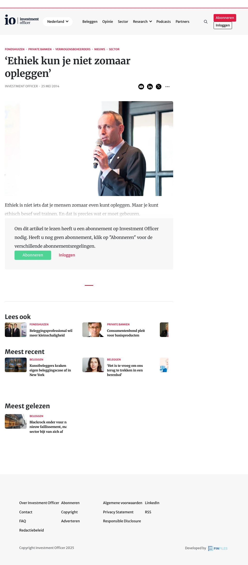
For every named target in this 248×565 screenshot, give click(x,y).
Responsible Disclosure (122, 521)
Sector (123, 21)
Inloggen (223, 25)
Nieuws (99, 49)
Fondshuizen (14, 49)
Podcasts (163, 21)
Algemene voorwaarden (122, 503)
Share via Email (141, 87)
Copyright (69, 512)
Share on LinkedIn (150, 87)
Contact (25, 512)
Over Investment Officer (39, 503)
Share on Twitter (159, 87)
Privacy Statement (118, 512)
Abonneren (225, 18)
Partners (182, 21)
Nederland (55, 21)
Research (140, 21)
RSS (148, 512)
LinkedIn (152, 503)
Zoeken (206, 22)
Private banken (40, 49)
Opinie (107, 21)
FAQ (22, 521)
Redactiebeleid (31, 530)
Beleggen (89, 21)
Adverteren (70, 521)
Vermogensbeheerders (72, 49)
